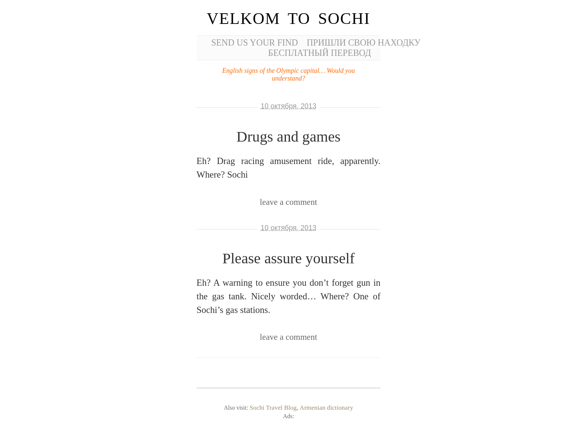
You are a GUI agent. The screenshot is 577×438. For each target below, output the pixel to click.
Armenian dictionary (326, 407)
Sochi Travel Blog (273, 407)
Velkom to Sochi (288, 19)
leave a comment (288, 202)
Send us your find (254, 42)
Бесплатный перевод (319, 53)
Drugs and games (289, 136)
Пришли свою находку (363, 42)
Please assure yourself (288, 258)
